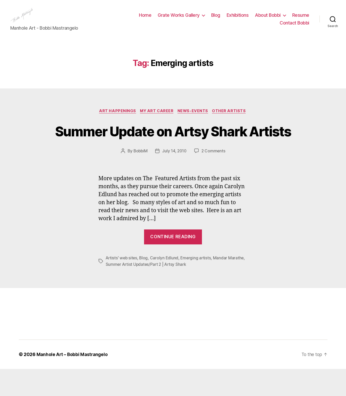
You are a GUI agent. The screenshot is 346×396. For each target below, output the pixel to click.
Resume (300, 19)
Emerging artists (197, 285)
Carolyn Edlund (166, 285)
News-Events (194, 119)
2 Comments (214, 178)
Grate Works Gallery (179, 19)
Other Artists (232, 119)
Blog (215, 19)
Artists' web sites (122, 285)
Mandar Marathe (230, 285)
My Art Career (156, 119)
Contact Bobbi (294, 26)
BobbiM (139, 178)
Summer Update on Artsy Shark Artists (173, 148)
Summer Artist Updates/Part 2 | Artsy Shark (147, 291)
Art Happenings (115, 119)
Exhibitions (238, 19)
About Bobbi (268, 19)
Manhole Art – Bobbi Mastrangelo (73, 381)
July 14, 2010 (174, 178)
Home (145, 19)
